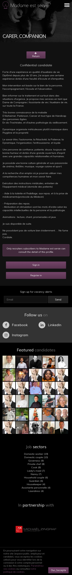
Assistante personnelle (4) (36, 487)
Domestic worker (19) (36, 453)
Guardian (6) (36, 480)
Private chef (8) (36, 464)
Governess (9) (36, 460)
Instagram (15, 335)
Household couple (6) (36, 477)
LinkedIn (50, 325)
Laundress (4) (36, 491)
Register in (36, 275)
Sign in (36, 265)
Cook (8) (36, 467)
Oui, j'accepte (58, 570)
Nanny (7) (36, 474)
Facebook (15, 325)
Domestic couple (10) (36, 457)
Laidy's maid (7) (36, 470)
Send (58, 299)
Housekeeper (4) (36, 484)
